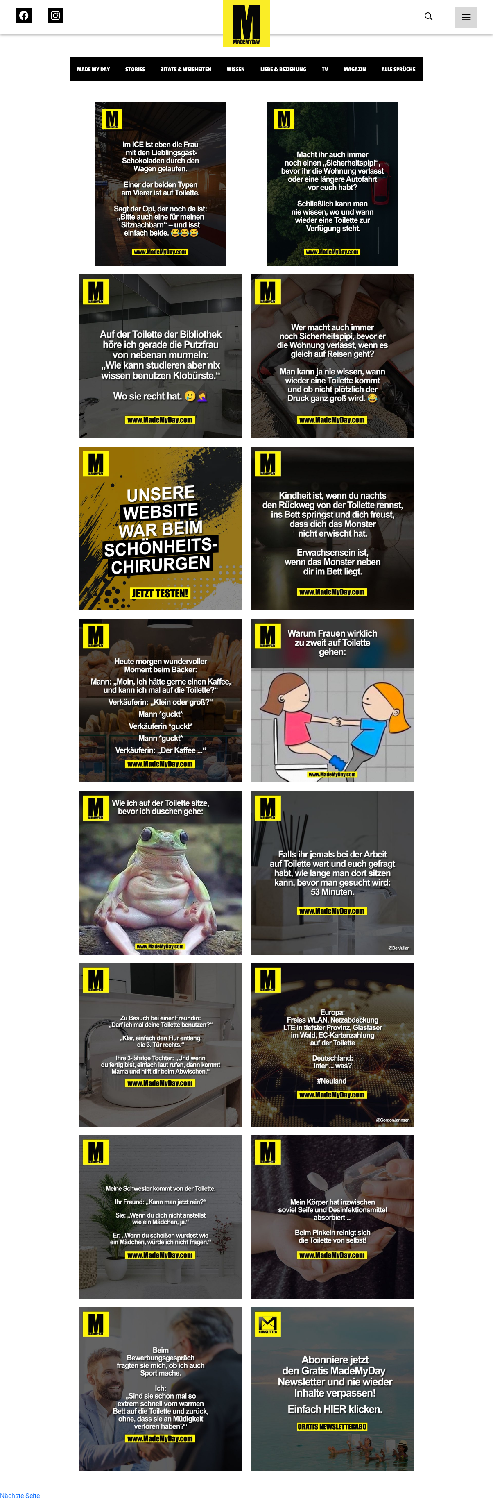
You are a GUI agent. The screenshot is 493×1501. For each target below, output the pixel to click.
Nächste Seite (20, 1496)
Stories (135, 69)
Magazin (355, 69)
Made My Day (93, 69)
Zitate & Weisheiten (186, 69)
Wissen (236, 69)
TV (325, 69)
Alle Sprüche (398, 69)
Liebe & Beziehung (283, 69)
